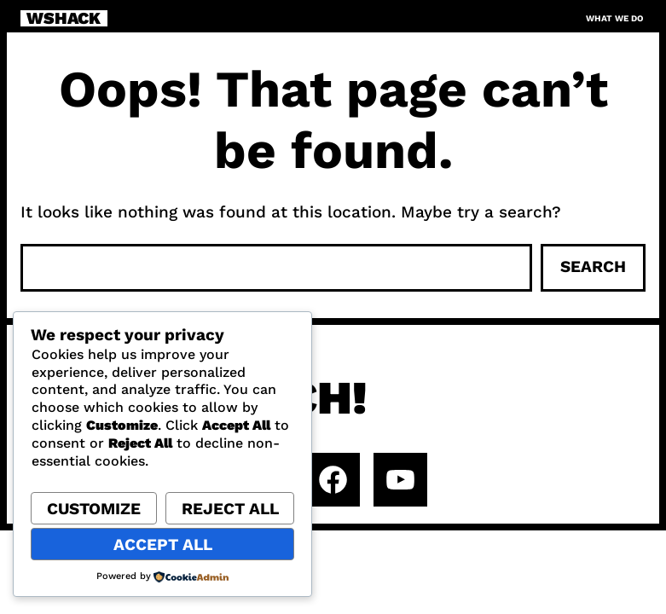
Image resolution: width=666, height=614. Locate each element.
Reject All (230, 508)
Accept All (162, 544)
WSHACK (63, 18)
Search (593, 266)
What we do (614, 18)
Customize (94, 508)
